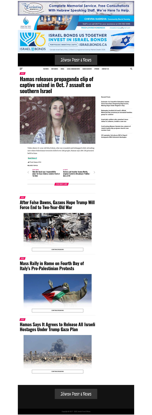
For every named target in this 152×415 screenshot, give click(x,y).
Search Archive (87, 69)
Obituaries (54, 69)
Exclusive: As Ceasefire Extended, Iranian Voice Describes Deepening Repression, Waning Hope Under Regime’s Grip (115, 103)
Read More (32, 158)
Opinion (96, 69)
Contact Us (105, 69)
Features (46, 69)
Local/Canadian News (73, 69)
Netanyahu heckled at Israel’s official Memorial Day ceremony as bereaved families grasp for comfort (116, 112)
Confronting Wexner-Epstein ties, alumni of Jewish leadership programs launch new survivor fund (116, 128)
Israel (62, 69)
